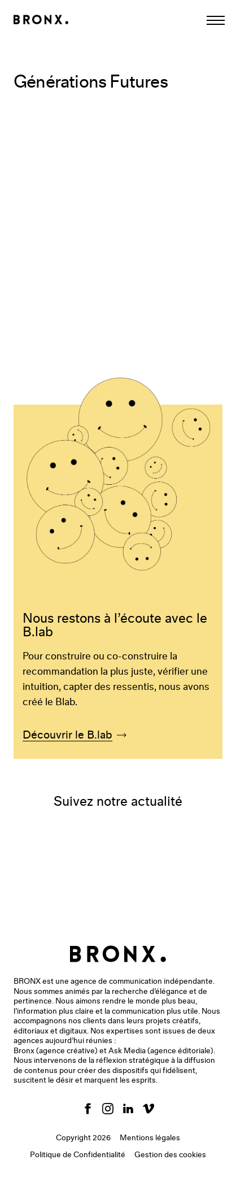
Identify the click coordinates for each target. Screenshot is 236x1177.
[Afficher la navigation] (215, 20)
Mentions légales (150, 1138)
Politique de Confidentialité (77, 1155)
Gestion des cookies (170, 1155)
